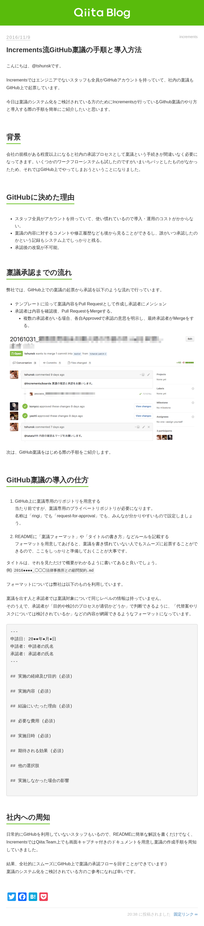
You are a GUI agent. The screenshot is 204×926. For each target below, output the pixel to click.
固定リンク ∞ (186, 914)
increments (189, 37)
